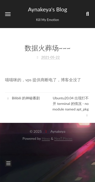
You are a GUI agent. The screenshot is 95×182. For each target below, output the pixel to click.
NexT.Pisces (63, 138)
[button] (8, 14)
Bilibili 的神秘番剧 (23, 98)
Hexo (46, 138)
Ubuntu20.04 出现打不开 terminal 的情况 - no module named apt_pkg (70, 106)
